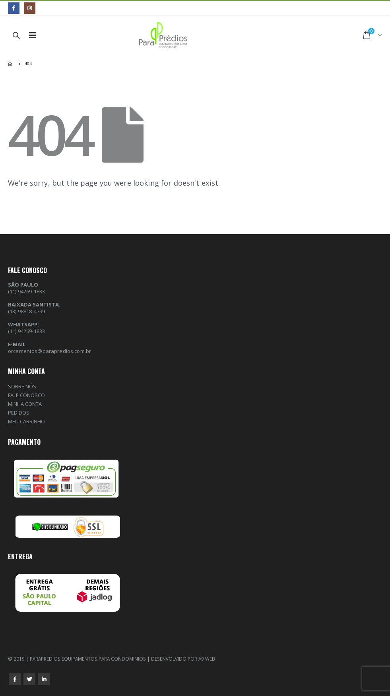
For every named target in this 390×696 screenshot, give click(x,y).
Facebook (15, 679)
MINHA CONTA (25, 403)
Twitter (29, 679)
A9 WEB (206, 658)
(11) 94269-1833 (26, 331)
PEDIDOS (18, 412)
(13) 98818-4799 (26, 311)
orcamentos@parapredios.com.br (49, 351)
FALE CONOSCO (26, 395)
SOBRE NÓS (22, 386)
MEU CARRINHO (26, 421)
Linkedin (44, 679)
